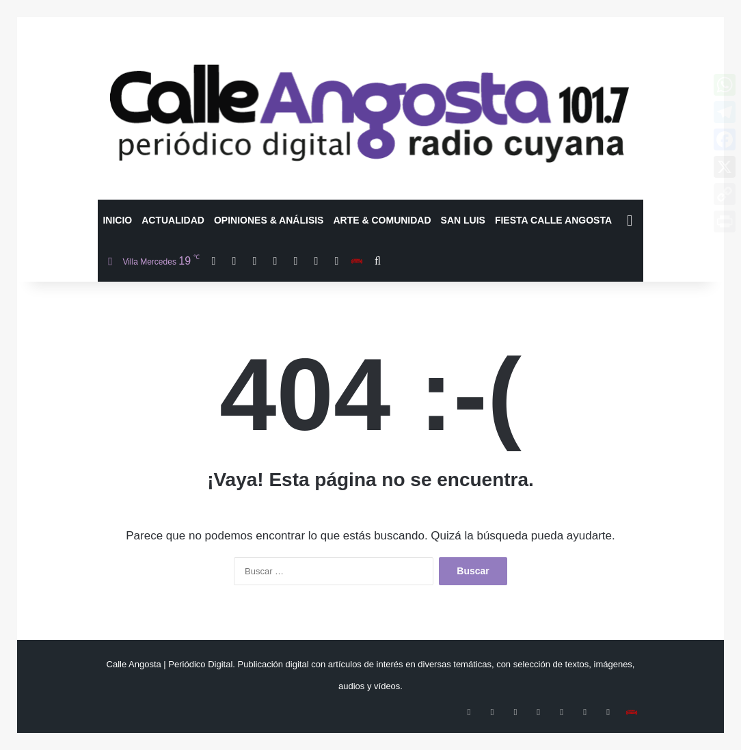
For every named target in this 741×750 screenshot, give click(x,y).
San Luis (463, 220)
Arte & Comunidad (382, 220)
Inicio (117, 220)
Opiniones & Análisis (269, 220)
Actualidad (173, 220)
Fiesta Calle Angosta (553, 220)
